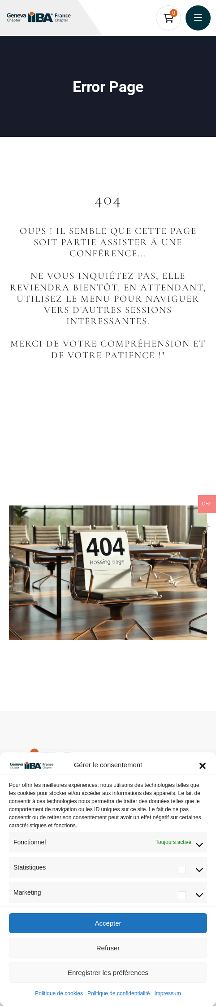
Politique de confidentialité (118, 993)
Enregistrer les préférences (108, 972)
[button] (202, 764)
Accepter (108, 923)
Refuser (108, 948)
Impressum (167, 993)
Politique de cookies (59, 993)
